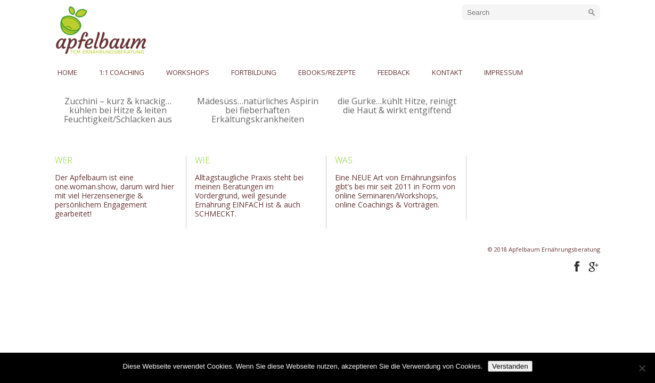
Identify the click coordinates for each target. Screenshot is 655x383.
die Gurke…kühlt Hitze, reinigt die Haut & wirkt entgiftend (397, 105)
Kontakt (447, 72)
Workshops (187, 72)
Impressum (503, 72)
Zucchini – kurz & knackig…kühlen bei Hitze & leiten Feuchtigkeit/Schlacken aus (118, 110)
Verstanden (510, 366)
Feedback (394, 72)
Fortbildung (253, 72)
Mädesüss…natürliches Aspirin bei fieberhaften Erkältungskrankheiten (257, 110)
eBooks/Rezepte (327, 72)
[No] (641, 368)
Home (67, 72)
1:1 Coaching (121, 72)
